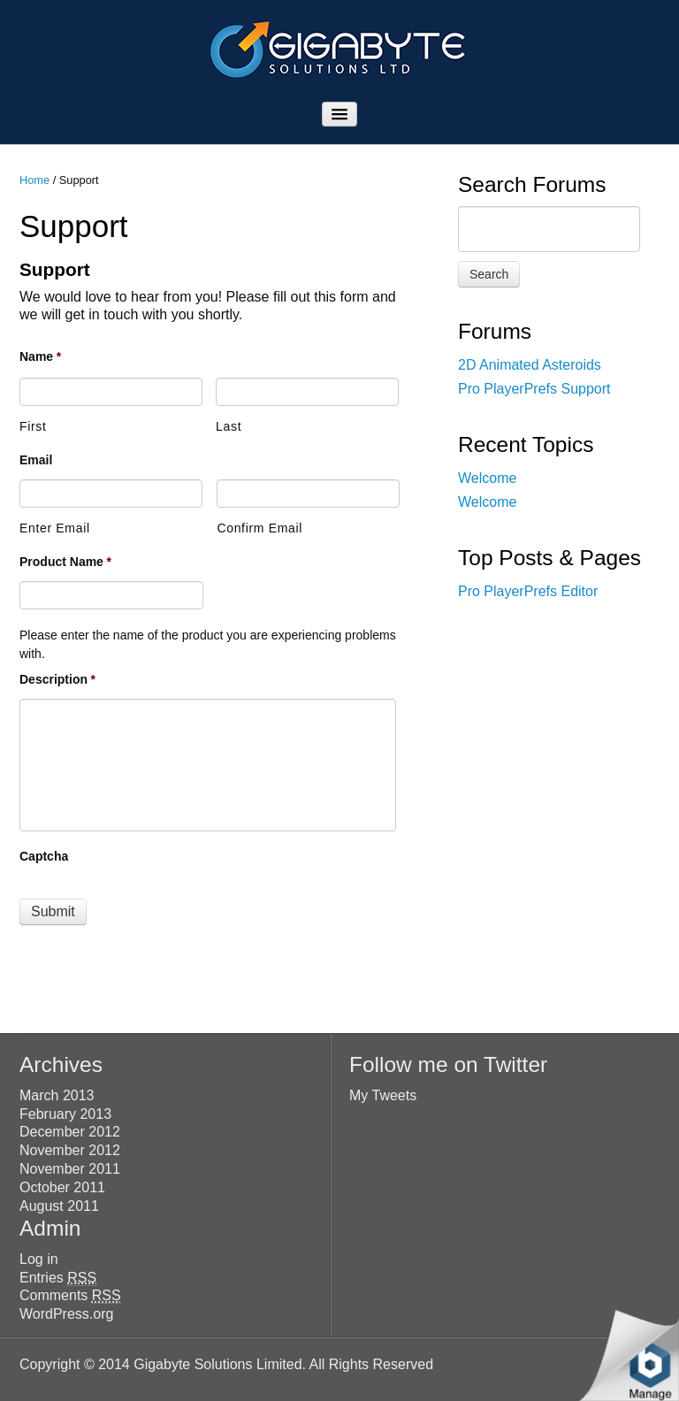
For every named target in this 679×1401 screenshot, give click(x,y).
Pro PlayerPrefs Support (534, 388)
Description (57, 679)
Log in (38, 1259)
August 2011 (59, 1205)
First (33, 426)
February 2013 (65, 1114)
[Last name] (307, 392)
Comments (70, 1296)
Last (228, 426)
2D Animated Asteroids (529, 364)
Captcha (43, 856)
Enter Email (54, 528)
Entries (57, 1278)
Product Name (65, 562)
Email (35, 460)
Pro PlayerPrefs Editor (528, 591)
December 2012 (69, 1131)
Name (40, 356)
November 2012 (69, 1150)
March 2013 (57, 1095)
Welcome (487, 478)
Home (34, 180)
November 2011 (69, 1168)
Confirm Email (259, 528)
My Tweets (382, 1095)
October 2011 (62, 1187)
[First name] (110, 392)
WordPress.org (66, 1313)
